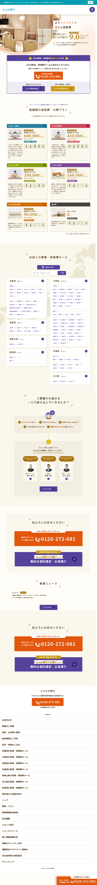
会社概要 (6, 818)
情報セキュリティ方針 (12, 843)
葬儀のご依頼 (8, 726)
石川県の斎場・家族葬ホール (15, 781)
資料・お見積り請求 (11, 732)
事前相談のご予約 (10, 738)
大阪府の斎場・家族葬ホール (15, 757)
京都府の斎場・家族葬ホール (15, 750)
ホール (16, 281)
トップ (5, 800)
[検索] (62, 273)
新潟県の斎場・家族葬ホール (15, 787)
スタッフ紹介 (8, 824)
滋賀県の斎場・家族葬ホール (15, 763)
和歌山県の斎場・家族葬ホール (16, 775)
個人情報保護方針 (10, 837)
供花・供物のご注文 (11, 744)
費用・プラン (8, 806)
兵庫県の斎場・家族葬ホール (15, 769)
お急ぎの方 (7, 720)
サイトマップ (8, 861)
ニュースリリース (10, 830)
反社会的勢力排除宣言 (12, 855)
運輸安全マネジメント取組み (15, 849)
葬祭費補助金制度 (10, 812)
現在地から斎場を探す (12, 793)
